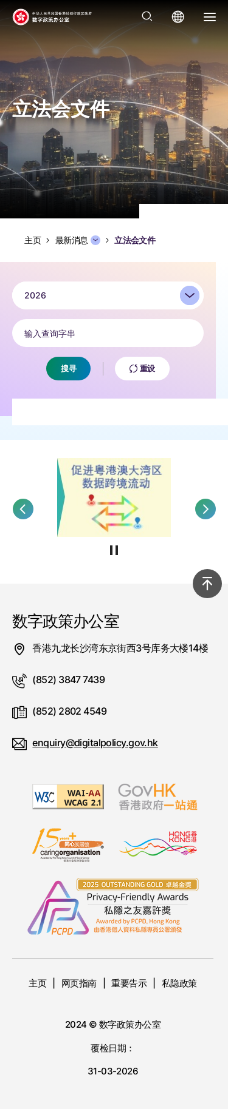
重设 (142, 370)
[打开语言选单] (178, 17)
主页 (37, 983)
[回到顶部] (207, 583)
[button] (23, 509)
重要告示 (129, 983)
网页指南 (79, 983)
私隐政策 (179, 983)
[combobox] (108, 297)
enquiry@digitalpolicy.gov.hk (94, 743)
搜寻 (68, 370)
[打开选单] (210, 17)
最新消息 (77, 240)
